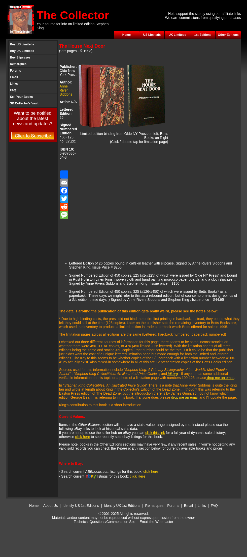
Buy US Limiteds (22, 44)
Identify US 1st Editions (81, 506)
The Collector (73, 15)
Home (126, 35)
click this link (155, 433)
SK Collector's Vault (24, 103)
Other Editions (228, 35)
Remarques (18, 64)
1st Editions (202, 35)
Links (14, 83)
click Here (137, 476)
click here (82, 437)
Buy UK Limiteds (22, 51)
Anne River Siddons (66, 90)
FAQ (13, 90)
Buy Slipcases (20, 57)
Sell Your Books (21, 97)
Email (14, 77)
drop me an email (220, 378)
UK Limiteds (177, 35)
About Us (50, 506)
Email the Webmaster (156, 522)
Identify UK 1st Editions (123, 506)
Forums (15, 70)
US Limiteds (152, 35)
